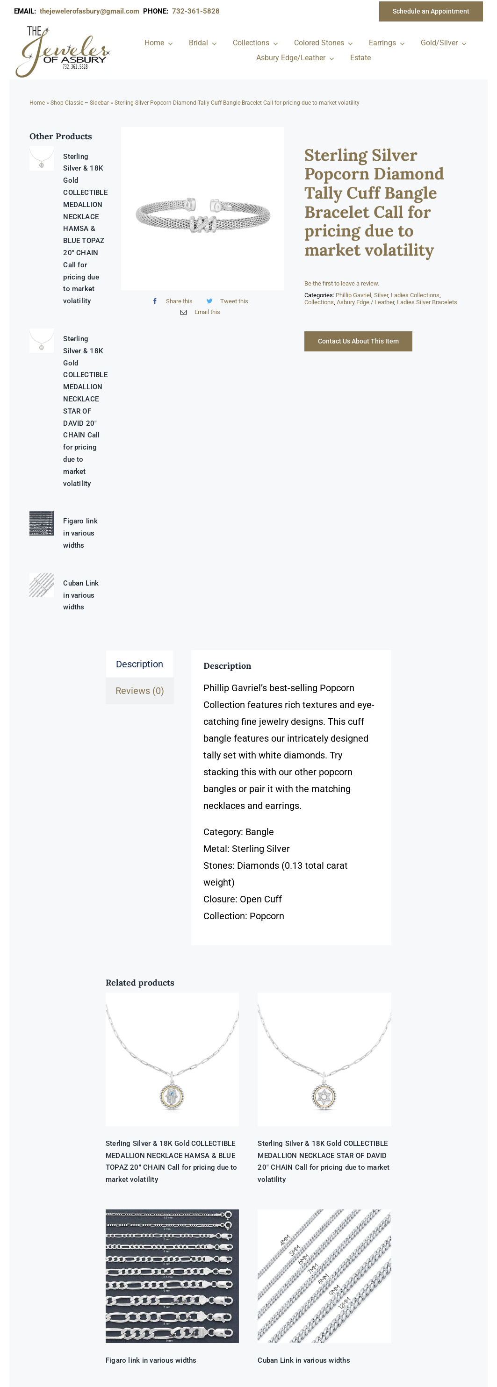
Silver (381, 295)
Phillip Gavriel (353, 295)
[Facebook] (170, 301)
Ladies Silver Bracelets (427, 302)
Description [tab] (139, 664)
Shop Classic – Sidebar (79, 103)
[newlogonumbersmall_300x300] (63, 27)
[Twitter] (225, 301)
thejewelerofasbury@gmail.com (91, 11)
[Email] (198, 312)
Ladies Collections (415, 295)
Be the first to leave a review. (341, 283)
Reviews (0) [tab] (139, 690)
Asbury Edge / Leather (365, 302)
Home (37, 103)
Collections (319, 302)
